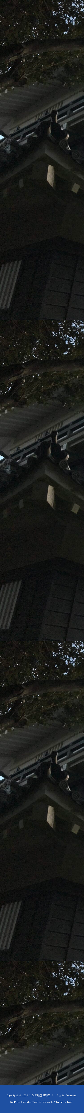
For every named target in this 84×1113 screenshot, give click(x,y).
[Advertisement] (39, 97)
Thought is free (63, 1102)
